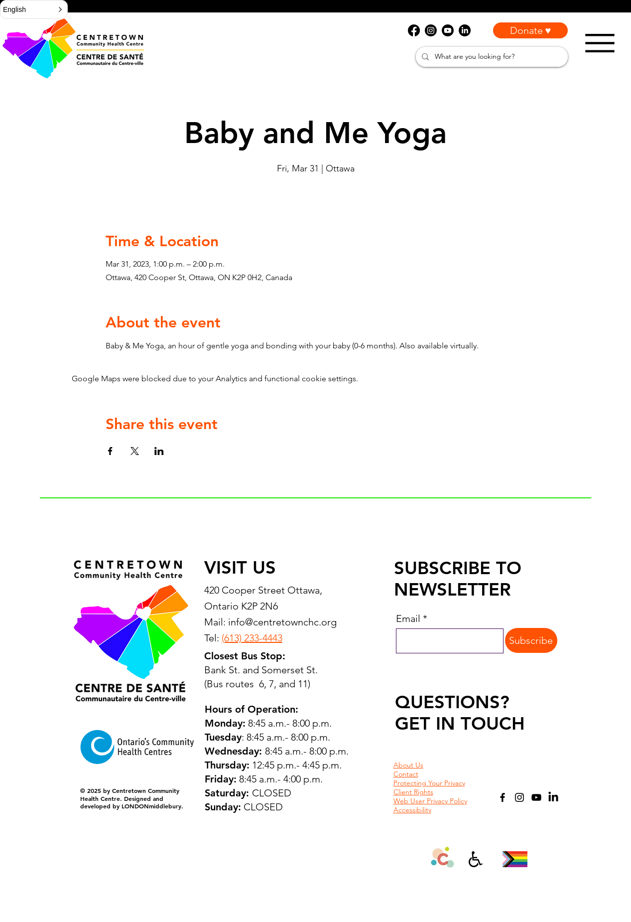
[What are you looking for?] (491, 57)
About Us (408, 765)
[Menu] (600, 43)
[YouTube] (536, 797)
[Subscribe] (531, 640)
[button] (33, 9)
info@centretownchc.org (282, 622)
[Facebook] (502, 797)
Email (408, 618)
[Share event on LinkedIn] (159, 451)
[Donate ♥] (530, 30)
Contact (405, 773)
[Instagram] (519, 797)
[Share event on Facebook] (110, 451)
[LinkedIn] (553, 797)
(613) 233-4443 (252, 638)
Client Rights (413, 791)
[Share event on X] (134, 451)
